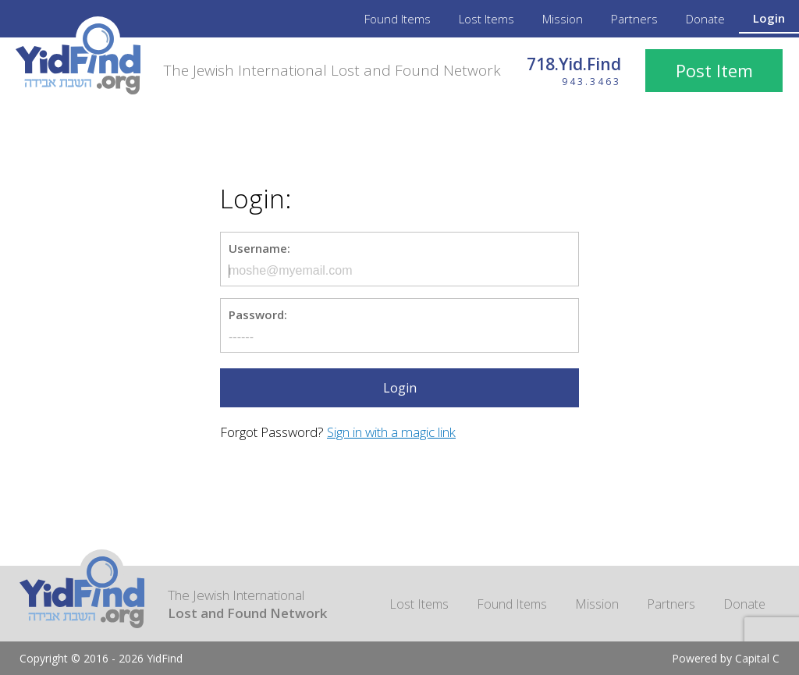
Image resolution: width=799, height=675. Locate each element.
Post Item (714, 70)
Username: (259, 248)
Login (769, 18)
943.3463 (591, 81)
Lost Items (486, 19)
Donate (705, 19)
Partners (634, 19)
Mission (562, 19)
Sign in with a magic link (391, 432)
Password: (258, 314)
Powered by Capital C (725, 658)
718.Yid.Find (574, 64)
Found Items (397, 19)
